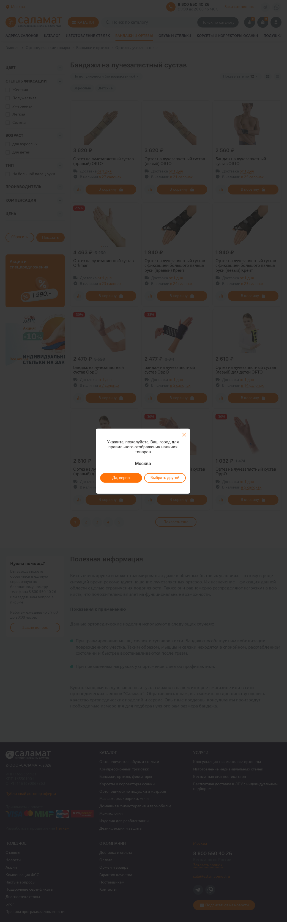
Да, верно (121, 478)
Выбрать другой (165, 478)
